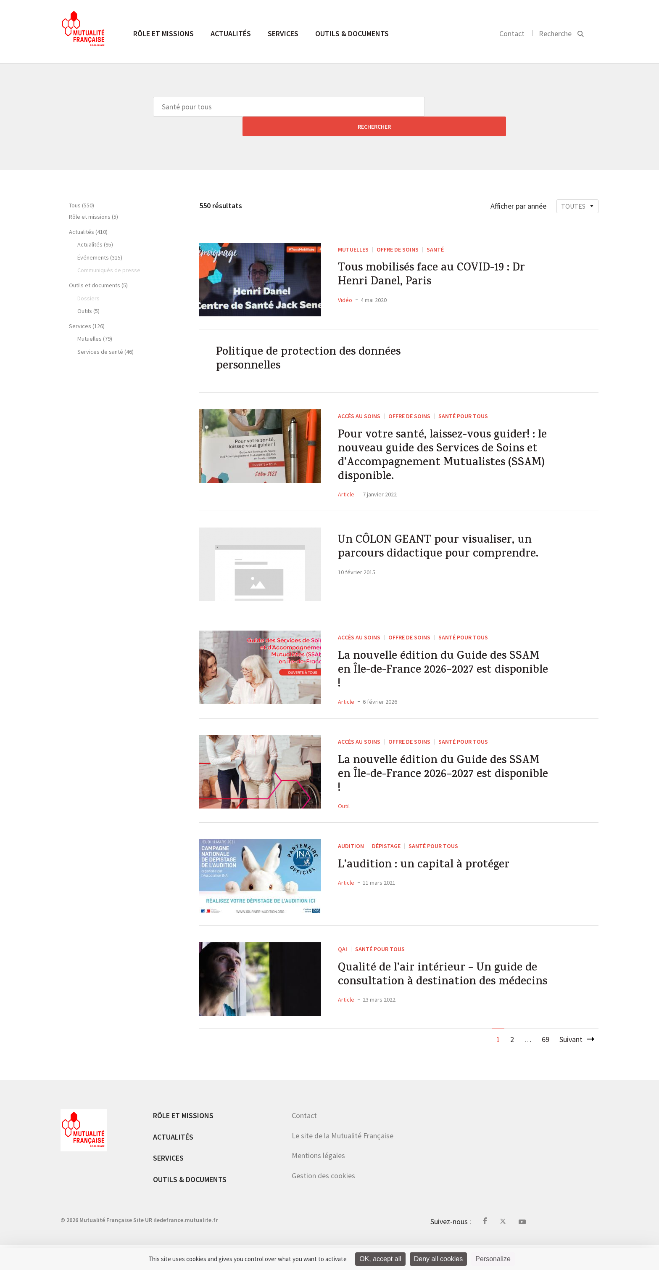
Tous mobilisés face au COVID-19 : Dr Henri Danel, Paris (442, 259)
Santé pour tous (463, 402)
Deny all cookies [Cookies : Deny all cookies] (438, 1258)
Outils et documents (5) (98, 265)
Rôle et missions (163, 33)
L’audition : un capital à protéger (432, 881)
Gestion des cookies (323, 1200)
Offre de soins (398, 229)
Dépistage (386, 860)
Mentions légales (318, 1180)
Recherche (555, 33)
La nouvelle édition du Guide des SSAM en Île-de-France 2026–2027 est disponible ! (443, 672)
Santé (435, 229)
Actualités (231, 33)
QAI (342, 964)
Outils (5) (88, 291)
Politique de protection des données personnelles (318, 343)
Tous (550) (81, 185)
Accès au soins (359, 402)
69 (545, 1064)
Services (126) (87, 306)
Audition (351, 860)
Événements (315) (99, 237)
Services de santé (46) (105, 332)
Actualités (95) (95, 224)
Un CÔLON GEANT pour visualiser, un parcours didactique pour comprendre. (445, 556)
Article (346, 492)
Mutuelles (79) (94, 319)
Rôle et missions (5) (93, 197)
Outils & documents (352, 33)
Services (283, 33)
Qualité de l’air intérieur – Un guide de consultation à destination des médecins (440, 1001)
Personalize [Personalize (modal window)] (493, 1258)
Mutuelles (353, 229)
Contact (512, 33)
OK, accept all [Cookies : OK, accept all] (380, 1258)
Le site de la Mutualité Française (342, 1160)
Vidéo (345, 285)
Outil (344, 821)
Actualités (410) (88, 212)
